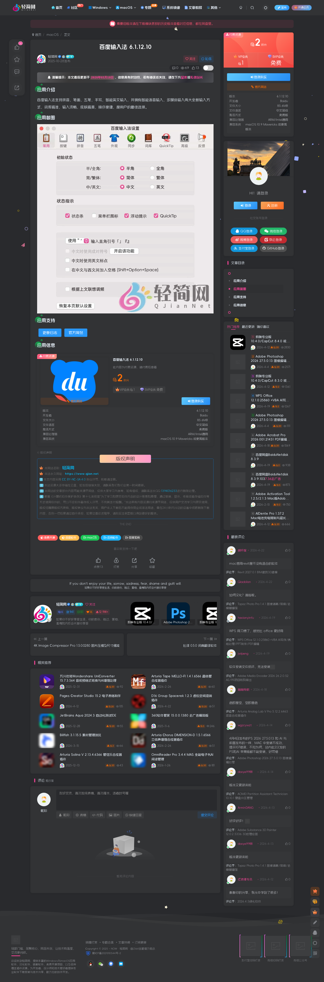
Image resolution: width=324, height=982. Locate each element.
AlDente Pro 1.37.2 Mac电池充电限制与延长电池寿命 (270, 518)
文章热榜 (124, 942)
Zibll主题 (138, 948)
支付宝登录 (244, 248)
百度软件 (69, 537)
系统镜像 (171, 7)
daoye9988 (245, 771)
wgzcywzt (245, 725)
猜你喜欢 (263, 326)
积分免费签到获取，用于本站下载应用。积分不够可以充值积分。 (162, 24)
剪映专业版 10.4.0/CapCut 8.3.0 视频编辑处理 (270, 380)
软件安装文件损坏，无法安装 (252, 667)
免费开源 (48, 537)
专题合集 (108, 942)
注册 (272, 205)
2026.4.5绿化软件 (249, 901)
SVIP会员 (151, 389)
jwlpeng (243, 653)
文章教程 (193, 7)
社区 (75, 6)
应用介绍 (240, 280)
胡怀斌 (242, 550)
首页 (57, 7)
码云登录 (273, 239)
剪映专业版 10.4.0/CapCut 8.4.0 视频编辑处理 (270, 341)
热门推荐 (233, 326)
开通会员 (301, 7)
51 (80, 612)
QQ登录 (244, 231)
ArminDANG (246, 807)
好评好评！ (239, 821)
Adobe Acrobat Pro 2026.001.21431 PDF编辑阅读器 (270, 439)
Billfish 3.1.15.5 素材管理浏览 (80, 735)
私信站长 (196, 77)
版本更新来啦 (238, 857)
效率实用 (132, 537)
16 (89, 612)
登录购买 (196, 401)
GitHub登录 (273, 248)
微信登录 (273, 231)
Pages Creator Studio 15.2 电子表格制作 (90, 695)
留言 (184, 77)
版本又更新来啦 (240, 785)
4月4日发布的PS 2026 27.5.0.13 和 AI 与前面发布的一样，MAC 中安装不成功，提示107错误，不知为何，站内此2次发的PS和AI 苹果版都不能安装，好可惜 (257, 745)
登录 (245, 205)
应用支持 (240, 297)
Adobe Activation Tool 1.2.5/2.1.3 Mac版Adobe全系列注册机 (270, 498)
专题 (149, 6)
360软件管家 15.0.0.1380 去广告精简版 (179, 715)
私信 (206, 58)
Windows (99, 7)
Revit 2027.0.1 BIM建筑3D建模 (257, 572)
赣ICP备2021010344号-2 (106, 953)
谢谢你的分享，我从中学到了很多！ (254, 892)
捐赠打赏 (91, 942)
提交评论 (207, 815)
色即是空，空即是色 (243, 702)
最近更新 (248, 326)
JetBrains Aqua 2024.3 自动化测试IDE (88, 715)
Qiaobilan (244, 581)
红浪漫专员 (245, 879)
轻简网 (52, 56)
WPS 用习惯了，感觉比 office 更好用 (256, 631)
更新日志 (50, 332)
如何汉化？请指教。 (243, 595)
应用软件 (111, 537)
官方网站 (76, 332)
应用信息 (240, 305)
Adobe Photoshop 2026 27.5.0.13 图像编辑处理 (270, 361)
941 (70, 612)
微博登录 (244, 239)
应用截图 (240, 288)
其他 (214, 7)
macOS (126, 7)
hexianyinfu (246, 617)
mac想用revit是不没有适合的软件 (253, 563)
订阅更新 (140, 942)
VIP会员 (125, 389)
